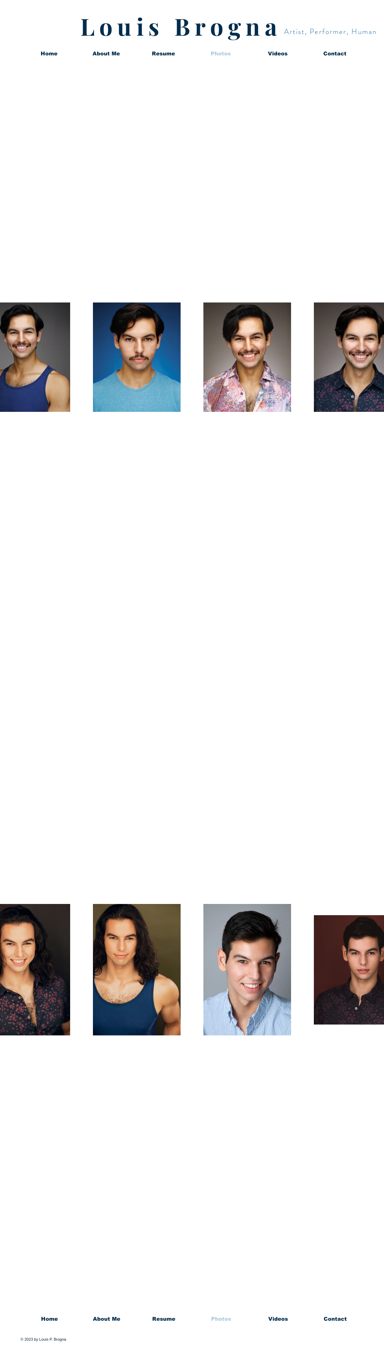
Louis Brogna (181, 26)
